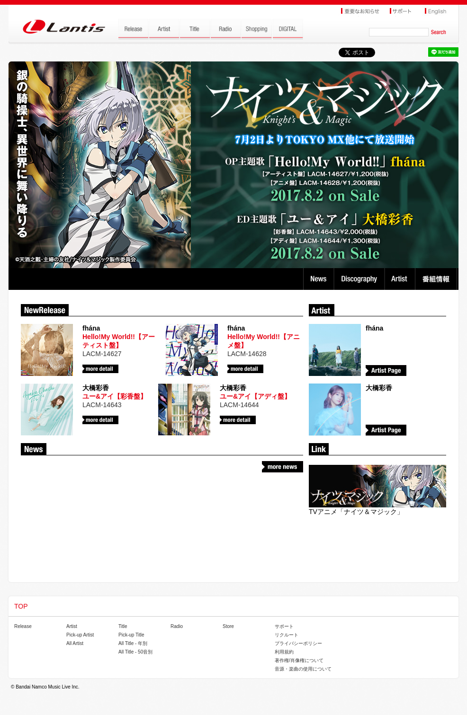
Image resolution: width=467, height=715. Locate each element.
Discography (360, 279)
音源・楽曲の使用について (303, 668)
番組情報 (437, 279)
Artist (401, 279)
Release (23, 626)
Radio (177, 626)
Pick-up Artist (80, 634)
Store (228, 626)
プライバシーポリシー (298, 643)
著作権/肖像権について (299, 660)
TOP (21, 606)
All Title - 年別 (132, 643)
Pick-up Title (131, 634)
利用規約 (284, 651)
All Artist (74, 643)
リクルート (286, 634)
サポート (284, 626)
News (318, 279)
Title (122, 626)
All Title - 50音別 (135, 651)
